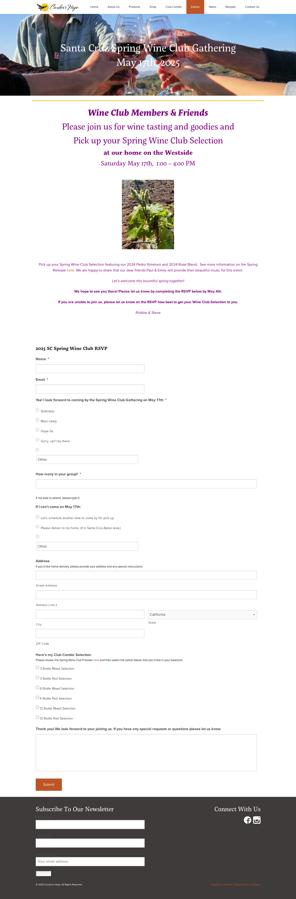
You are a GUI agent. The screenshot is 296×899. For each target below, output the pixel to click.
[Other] (87, 459)
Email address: (90, 859)
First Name (43, 818)
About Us (114, 7)
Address (43, 561)
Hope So (47, 431)
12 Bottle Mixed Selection (58, 708)
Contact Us (252, 7)
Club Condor (174, 7)
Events (195, 7)
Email (42, 379)
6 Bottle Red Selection (56, 698)
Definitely (47, 411)
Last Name (43, 836)
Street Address (46, 585)
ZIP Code (42, 644)
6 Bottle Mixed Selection (57, 689)
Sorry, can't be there (55, 441)
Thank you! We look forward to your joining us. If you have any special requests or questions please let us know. (128, 729)
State (152, 623)
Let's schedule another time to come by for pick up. (78, 518)
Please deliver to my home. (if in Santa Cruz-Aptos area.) (81, 528)
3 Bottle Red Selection (56, 679)
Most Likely (49, 421)
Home (94, 7)
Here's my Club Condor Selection (63, 655)
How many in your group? (58, 474)
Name (42, 359)
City (39, 624)
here (70, 270)
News (212, 7)
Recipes (231, 7)
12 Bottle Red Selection (56, 718)
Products (134, 7)
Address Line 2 (46, 605)
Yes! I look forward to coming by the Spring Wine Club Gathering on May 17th (101, 400)
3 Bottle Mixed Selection (57, 669)
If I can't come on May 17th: (58, 507)
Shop (153, 7)
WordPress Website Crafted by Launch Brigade (236, 884)
